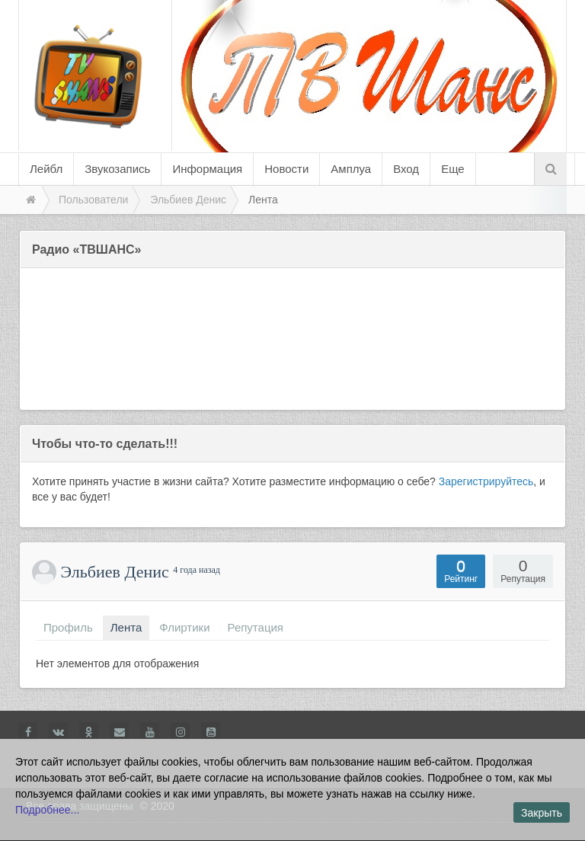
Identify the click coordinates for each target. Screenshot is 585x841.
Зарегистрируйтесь (486, 481)
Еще (453, 168)
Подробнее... (47, 810)
